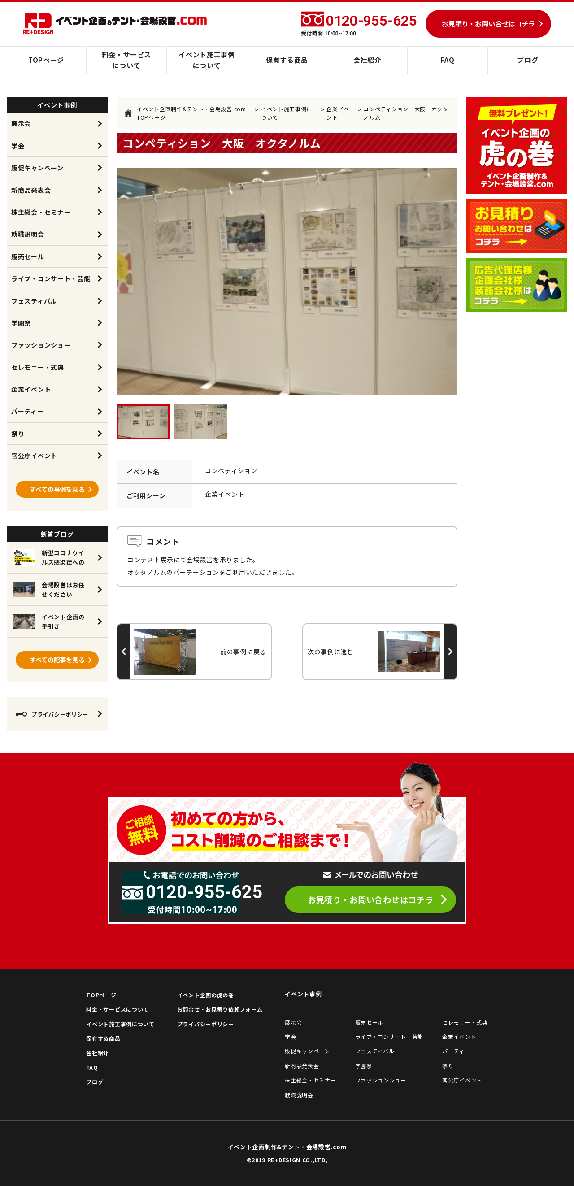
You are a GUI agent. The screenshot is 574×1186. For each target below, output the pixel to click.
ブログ (527, 60)
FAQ (447, 60)
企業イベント (337, 113)
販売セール (27, 256)
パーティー (27, 411)
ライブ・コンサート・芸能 (50, 278)
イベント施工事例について (206, 60)
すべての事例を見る (57, 489)
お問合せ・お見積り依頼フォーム (220, 1009)
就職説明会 (27, 234)
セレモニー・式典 (37, 367)
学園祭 (21, 322)
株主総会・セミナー (40, 212)
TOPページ (46, 60)
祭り (17, 433)
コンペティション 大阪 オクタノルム (405, 113)
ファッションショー (40, 344)
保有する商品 (287, 60)
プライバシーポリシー (52, 714)
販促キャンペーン (37, 167)
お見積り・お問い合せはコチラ (488, 23)
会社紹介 (367, 60)
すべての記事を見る (57, 659)
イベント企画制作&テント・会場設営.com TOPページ (185, 113)
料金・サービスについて (126, 60)
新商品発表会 (31, 190)
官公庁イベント (34, 455)
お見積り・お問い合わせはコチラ (371, 899)
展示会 (21, 123)
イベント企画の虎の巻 (205, 995)
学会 (17, 145)
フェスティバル (34, 300)
